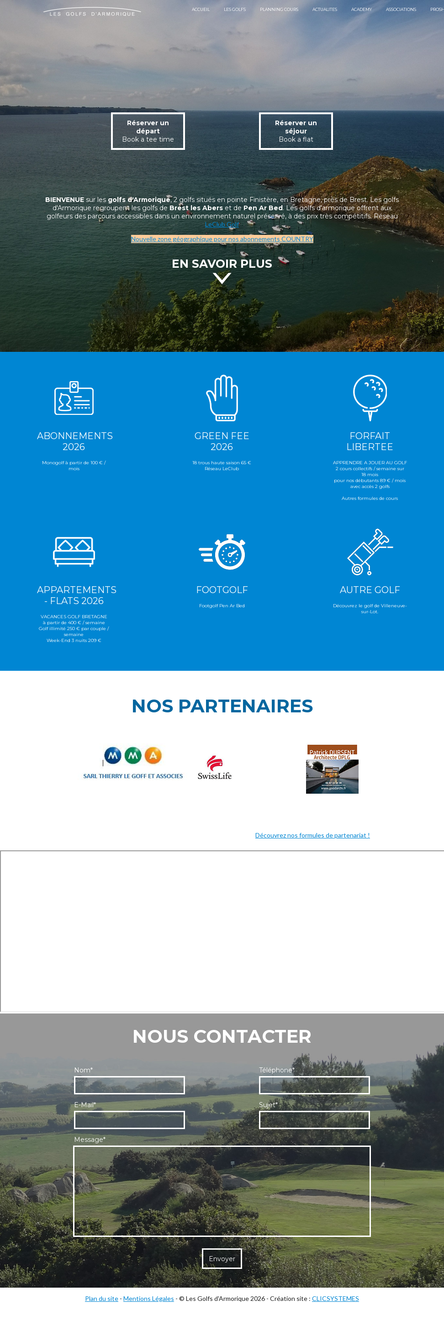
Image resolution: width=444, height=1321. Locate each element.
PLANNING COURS (279, 9)
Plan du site (101, 1298)
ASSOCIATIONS (401, 9)
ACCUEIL (201, 9)
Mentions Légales (148, 1298)
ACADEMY (361, 9)
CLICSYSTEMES (335, 1298)
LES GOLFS (235, 9)
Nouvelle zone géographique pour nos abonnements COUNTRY (222, 239)
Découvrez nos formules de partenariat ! (312, 835)
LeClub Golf (222, 224)
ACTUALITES (324, 9)
